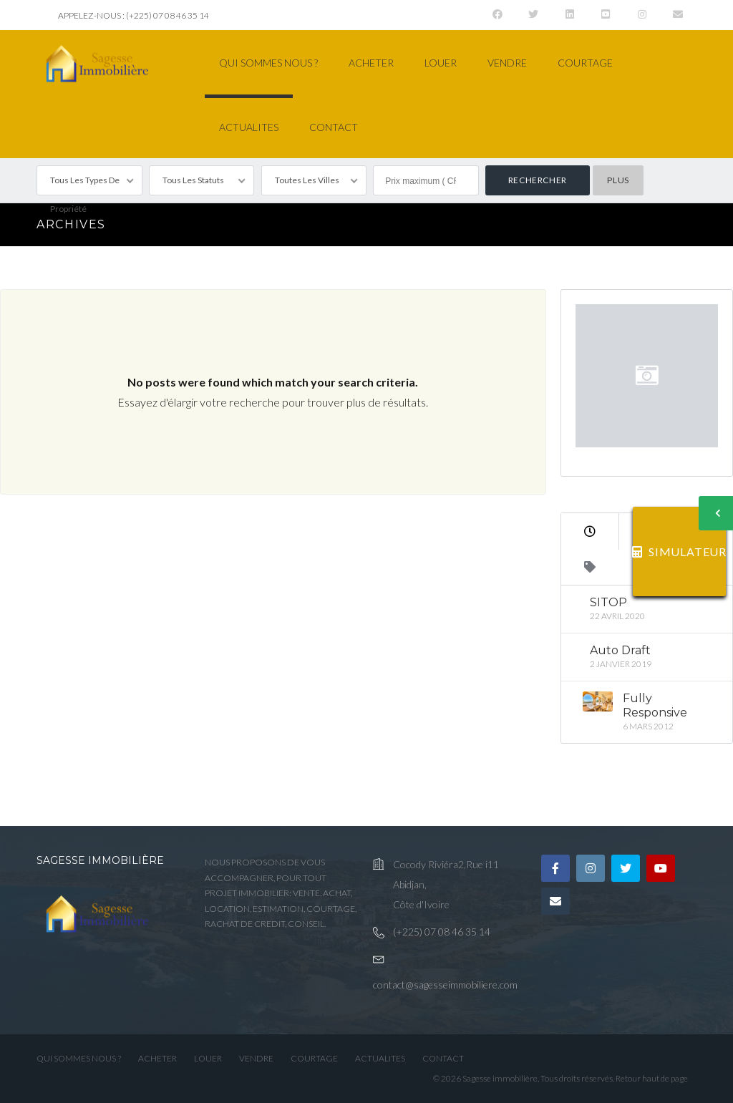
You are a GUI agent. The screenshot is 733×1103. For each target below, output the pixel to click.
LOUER (440, 63)
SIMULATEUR (679, 551)
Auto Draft (620, 650)
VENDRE (507, 63)
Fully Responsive (655, 705)
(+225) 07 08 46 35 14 (441, 931)
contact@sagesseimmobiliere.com (445, 984)
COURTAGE (585, 63)
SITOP (608, 602)
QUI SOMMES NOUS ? (268, 63)
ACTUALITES (248, 127)
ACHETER (371, 63)
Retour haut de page (652, 1078)
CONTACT (333, 127)
